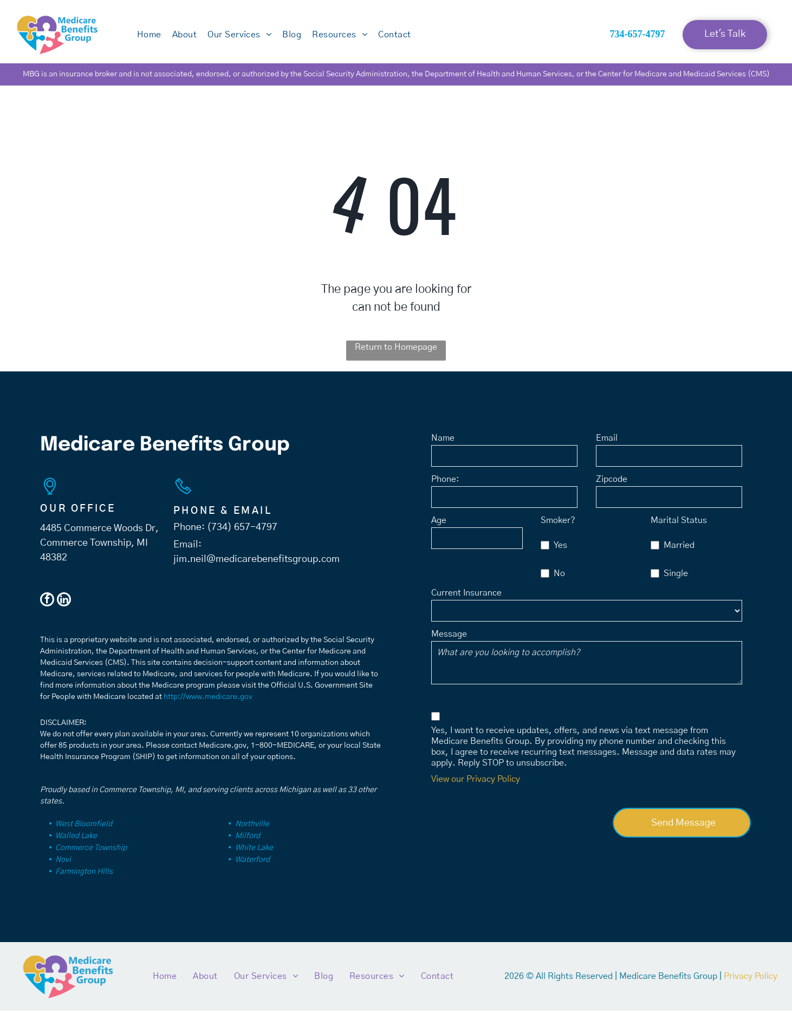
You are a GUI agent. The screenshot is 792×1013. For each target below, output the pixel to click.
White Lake (254, 850)
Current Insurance (466, 595)
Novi (63, 862)
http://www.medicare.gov (208, 699)
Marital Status (679, 523)
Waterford (252, 862)
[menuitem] (149, 37)
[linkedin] (64, 602)
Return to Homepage (396, 349)
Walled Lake (76, 838)
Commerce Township (91, 850)
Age (438, 523)
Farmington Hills (84, 874)
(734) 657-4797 (242, 529)
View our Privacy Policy (475, 781)
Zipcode (611, 482)
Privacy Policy (750, 978)
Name (443, 440)
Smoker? (558, 523)
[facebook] (47, 602)
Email (607, 440)
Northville (252, 826)
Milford (247, 838)
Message (449, 636)
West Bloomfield (83, 826)
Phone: (445, 482)
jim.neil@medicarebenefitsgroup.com (256, 561)
